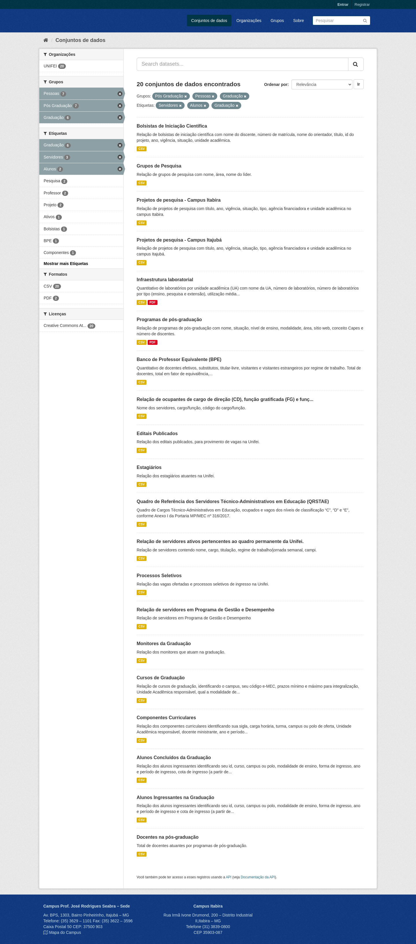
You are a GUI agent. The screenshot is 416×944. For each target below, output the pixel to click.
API (228, 877)
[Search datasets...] (242, 64)
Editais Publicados (157, 433)
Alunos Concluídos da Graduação (174, 757)
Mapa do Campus (65, 932)
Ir (358, 84)
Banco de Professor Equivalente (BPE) (179, 359)
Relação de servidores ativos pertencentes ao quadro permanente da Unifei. (220, 541)
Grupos (277, 20)
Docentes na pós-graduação (167, 837)
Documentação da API (258, 877)
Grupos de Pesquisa (159, 165)
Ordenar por (275, 84)
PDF (152, 302)
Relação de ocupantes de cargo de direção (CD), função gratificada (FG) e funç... (225, 399)
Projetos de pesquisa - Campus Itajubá (179, 240)
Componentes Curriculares (166, 717)
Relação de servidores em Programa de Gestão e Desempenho (205, 609)
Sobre (298, 20)
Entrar (342, 4)
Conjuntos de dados (209, 20)
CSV (141, 148)
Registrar (362, 4)
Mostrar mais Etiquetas (66, 263)
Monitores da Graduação (164, 643)
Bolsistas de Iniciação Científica (172, 126)
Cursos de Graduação (161, 677)
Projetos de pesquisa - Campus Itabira (179, 200)
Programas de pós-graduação (169, 319)
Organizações (248, 20)
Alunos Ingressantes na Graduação (175, 797)
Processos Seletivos (159, 575)
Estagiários (149, 467)
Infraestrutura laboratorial (165, 279)
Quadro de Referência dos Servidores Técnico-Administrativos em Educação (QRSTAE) (233, 501)
